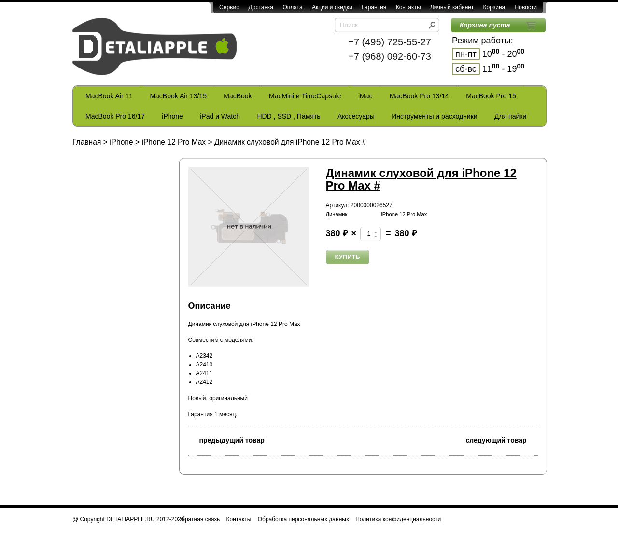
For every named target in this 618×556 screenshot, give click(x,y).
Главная (86, 142)
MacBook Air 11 (109, 96)
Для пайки (510, 116)
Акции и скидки (332, 7)
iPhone (172, 116)
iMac (365, 96)
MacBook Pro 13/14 (419, 96)
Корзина (494, 7)
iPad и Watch (220, 116)
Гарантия (374, 7)
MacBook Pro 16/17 (115, 116)
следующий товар (502, 439)
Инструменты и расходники (434, 116)
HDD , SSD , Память (288, 116)
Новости (526, 7)
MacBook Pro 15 (491, 96)
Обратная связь (198, 519)
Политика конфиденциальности (398, 519)
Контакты (408, 7)
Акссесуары (356, 116)
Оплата (292, 7)
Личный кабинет (452, 7)
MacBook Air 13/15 (178, 96)
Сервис (229, 7)
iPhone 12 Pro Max (173, 142)
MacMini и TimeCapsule (305, 96)
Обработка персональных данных (303, 519)
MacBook (238, 96)
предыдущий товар (226, 439)
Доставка (260, 7)
